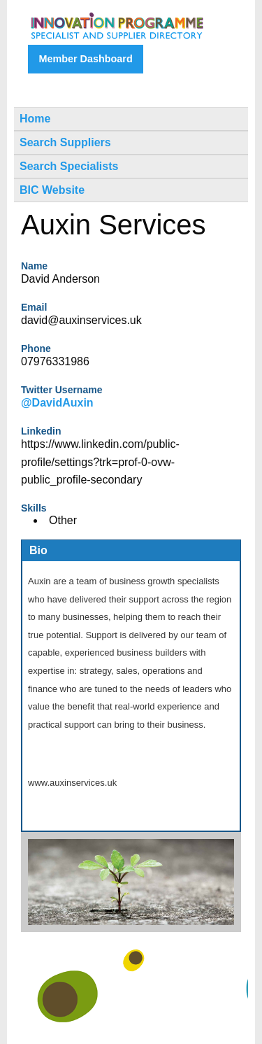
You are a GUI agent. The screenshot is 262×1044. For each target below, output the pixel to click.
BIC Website (52, 190)
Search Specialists (69, 166)
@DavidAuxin (57, 403)
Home (35, 119)
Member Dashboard (85, 58)
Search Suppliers (65, 142)
